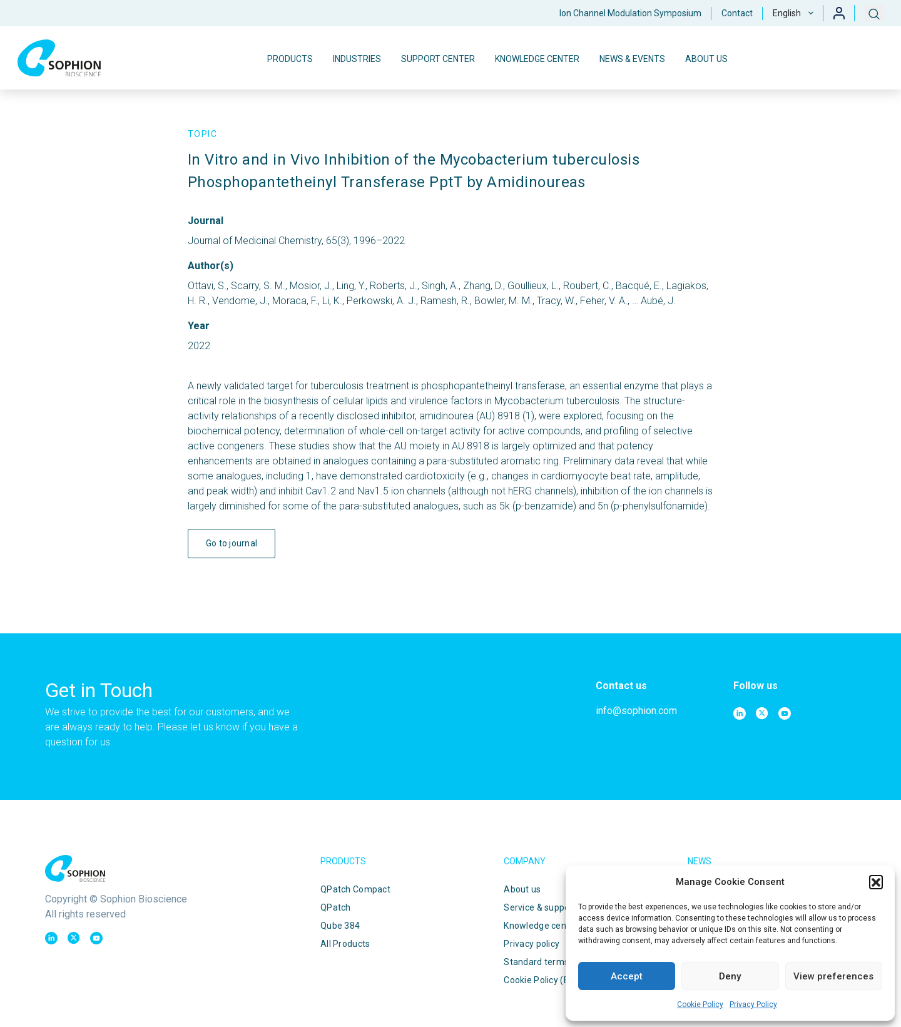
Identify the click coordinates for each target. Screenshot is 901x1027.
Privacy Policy (753, 1004)
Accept (627, 976)
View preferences (833, 976)
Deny (730, 976)
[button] (876, 882)
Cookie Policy (700, 1004)
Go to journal (232, 543)
